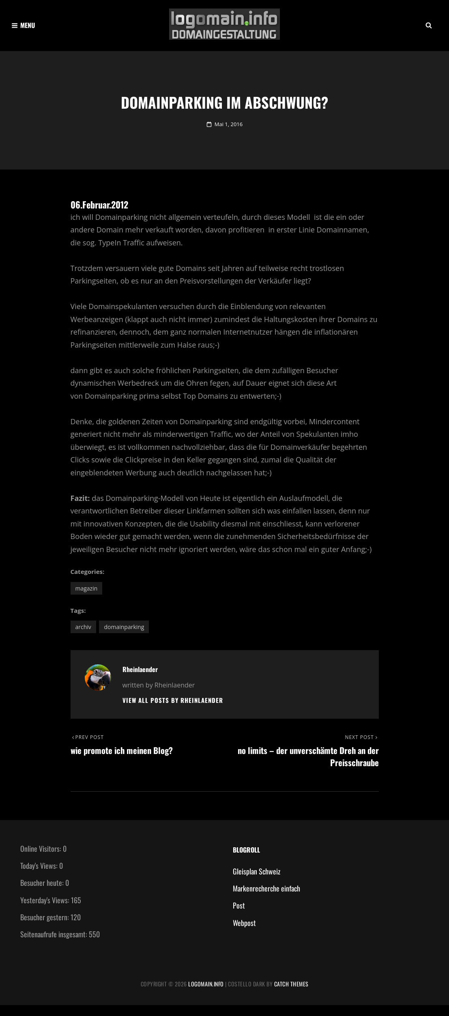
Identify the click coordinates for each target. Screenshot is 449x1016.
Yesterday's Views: (45, 910)
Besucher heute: (42, 893)
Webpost (244, 933)
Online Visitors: (41, 859)
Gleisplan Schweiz (256, 882)
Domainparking (124, 636)
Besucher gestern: (45, 928)
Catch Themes (291, 994)
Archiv (83, 636)
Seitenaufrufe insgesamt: (54, 945)
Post (239, 916)
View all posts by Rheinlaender (172, 709)
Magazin (86, 597)
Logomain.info (206, 994)
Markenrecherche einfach (266, 899)
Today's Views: (39, 876)
